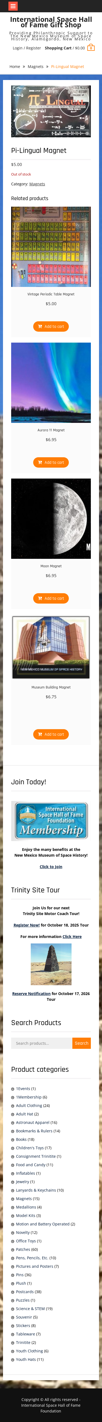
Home (15, 66)
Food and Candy (30, 1164)
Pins (20, 1274)
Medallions (26, 1207)
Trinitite (23, 1342)
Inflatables (25, 1173)
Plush (21, 1283)
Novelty (23, 1232)
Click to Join (51, 866)
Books (21, 1139)
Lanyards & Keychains (36, 1190)
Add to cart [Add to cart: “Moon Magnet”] (54, 598)
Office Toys (26, 1240)
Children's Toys (30, 1147)
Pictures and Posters (34, 1266)
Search (81, 1043)
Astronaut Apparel (33, 1122)
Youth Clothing (29, 1350)
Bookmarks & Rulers (34, 1130)
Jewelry (22, 1181)
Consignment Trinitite (36, 1156)
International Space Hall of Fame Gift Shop (51, 21)
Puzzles (23, 1300)
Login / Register (27, 48)
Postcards (25, 1291)
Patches (23, 1249)
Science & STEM (30, 1308)
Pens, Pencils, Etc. (32, 1257)
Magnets (36, 66)
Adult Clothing (29, 1105)
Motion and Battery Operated (43, 1224)
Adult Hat (24, 1114)
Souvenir (24, 1317)
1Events (23, 1088)
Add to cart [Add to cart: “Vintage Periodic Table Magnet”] (54, 326)
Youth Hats (26, 1359)
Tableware (25, 1334)
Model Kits (25, 1215)
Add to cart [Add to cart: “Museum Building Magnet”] (54, 734)
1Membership (29, 1097)
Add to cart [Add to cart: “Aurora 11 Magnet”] (54, 462)
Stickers (23, 1325)
